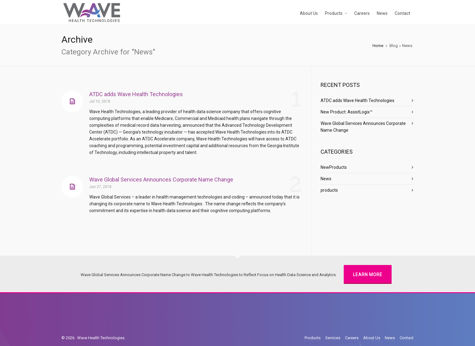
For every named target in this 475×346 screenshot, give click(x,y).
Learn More (367, 274)
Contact (407, 337)
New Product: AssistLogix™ (346, 111)
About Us (371, 337)
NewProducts (334, 167)
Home (377, 45)
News (326, 178)
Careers (352, 337)
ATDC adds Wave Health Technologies (136, 94)
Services (332, 337)
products (329, 190)
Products (313, 337)
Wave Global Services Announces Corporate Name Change (161, 179)
